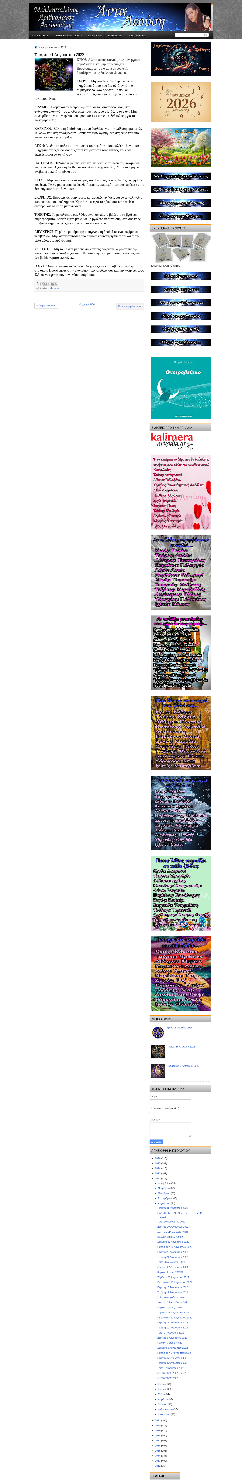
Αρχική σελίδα (40, 35)
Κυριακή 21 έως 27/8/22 (170, 1272)
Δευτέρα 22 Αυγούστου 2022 (172, 1267)
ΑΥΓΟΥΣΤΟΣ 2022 (167, 1378)
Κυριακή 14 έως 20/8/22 (170, 1307)
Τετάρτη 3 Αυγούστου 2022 (172, 1362)
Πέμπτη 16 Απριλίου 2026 (181, 1046)
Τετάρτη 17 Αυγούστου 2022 (172, 1292)
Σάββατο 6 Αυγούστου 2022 (172, 1347)
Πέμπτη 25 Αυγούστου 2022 (172, 1252)
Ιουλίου (162, 1384)
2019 (158, 1430)
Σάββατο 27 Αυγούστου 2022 (173, 1241)
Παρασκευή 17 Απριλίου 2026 (183, 1065)
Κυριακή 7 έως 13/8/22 (169, 1342)
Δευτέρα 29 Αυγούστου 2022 (172, 1226)
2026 (158, 1158)
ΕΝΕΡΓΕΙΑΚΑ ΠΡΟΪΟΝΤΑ (69, 35)
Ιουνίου (162, 1389)
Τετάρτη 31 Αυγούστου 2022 (172, 1207)
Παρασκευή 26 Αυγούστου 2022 (174, 1246)
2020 (158, 1425)
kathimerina (54, 288)
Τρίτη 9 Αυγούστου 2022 (170, 1332)
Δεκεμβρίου (164, 1183)
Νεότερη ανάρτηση (46, 305)
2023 (158, 1173)
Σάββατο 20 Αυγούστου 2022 (173, 1277)
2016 (158, 1445)
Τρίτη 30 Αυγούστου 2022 (171, 1221)
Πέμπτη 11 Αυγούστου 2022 (172, 1322)
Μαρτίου (163, 1404)
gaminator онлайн (46, 2)
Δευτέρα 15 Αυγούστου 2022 (172, 1302)
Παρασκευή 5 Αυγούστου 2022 (174, 1352)
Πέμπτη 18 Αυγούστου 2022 (172, 1287)
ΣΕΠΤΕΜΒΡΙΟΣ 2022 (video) (173, 1231)
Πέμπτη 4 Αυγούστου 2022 (171, 1358)
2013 (158, 1460)
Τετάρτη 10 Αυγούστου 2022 (172, 1327)
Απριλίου (163, 1399)
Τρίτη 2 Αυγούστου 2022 (170, 1368)
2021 (158, 1420)
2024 (158, 1168)
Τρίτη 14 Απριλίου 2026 (179, 1027)
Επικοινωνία (115, 35)
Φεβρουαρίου (165, 1409)
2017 (158, 1440)
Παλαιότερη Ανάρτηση (130, 306)
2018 (158, 1435)
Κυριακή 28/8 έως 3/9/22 (170, 1236)
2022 (158, 1178)
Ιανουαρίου (164, 1414)
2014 (158, 1455)
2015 (158, 1450)
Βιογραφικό (95, 35)
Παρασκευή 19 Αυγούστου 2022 (174, 1282)
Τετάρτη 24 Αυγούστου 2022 (172, 1257)
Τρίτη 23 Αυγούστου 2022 (171, 1262)
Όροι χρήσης (137, 35)
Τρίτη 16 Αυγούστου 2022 (171, 1297)
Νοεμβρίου (164, 1188)
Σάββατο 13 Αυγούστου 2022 (173, 1312)
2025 (158, 1163)
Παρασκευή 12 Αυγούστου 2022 (174, 1317)
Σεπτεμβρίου (165, 1198)
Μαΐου (161, 1394)
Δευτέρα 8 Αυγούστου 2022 (172, 1337)
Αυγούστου (164, 1203)
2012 (158, 1465)
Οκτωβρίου (164, 1193)
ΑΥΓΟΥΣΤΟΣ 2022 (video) (171, 1373)
